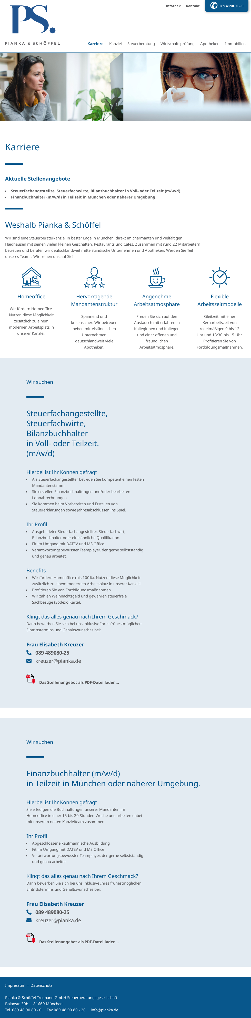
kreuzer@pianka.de (58, 660)
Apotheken (209, 43)
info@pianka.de (104, 1009)
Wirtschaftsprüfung (177, 43)
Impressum (15, 985)
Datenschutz (41, 985)
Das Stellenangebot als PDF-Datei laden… (79, 682)
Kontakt (193, 6)
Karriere (95, 43)
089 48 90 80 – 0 (231, 6)
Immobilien (235, 43)
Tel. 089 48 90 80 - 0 (23, 1009)
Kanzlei (115, 43)
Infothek (173, 6)
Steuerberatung (141, 43)
